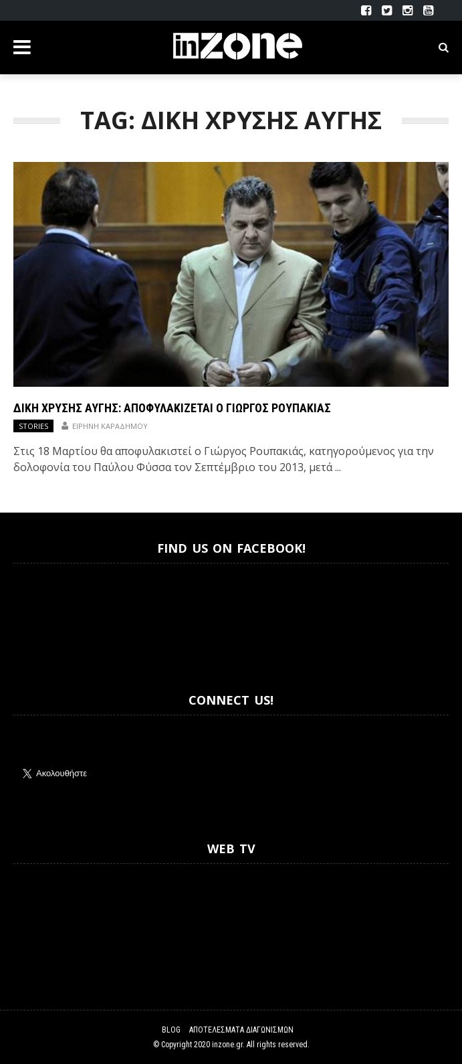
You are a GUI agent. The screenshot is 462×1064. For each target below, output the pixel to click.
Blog (171, 1030)
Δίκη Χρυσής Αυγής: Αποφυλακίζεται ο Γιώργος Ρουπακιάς (172, 408)
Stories (33, 426)
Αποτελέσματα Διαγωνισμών (241, 1030)
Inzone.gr (45, 616)
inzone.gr (227, 1044)
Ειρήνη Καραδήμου (110, 426)
